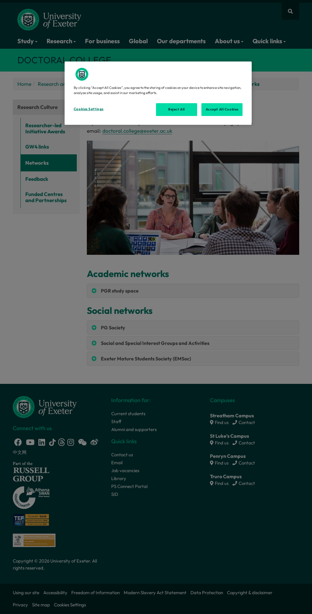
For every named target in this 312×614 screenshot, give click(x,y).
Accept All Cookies (222, 109)
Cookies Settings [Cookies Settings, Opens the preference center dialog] (89, 109)
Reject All (176, 109)
